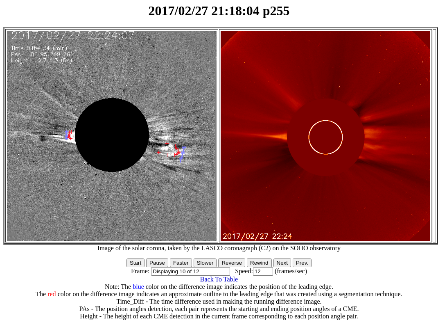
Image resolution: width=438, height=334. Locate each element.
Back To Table (219, 279)
